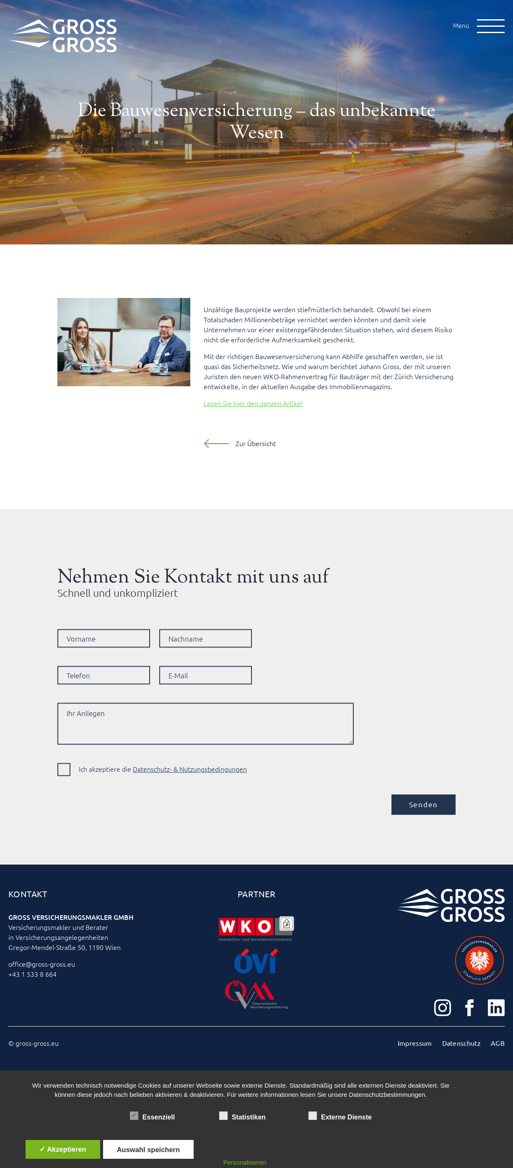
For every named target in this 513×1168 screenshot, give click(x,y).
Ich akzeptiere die (163, 784)
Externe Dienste (340, 1116)
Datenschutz (461, 1043)
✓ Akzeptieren (62, 1149)
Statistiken (242, 1116)
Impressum (415, 1043)
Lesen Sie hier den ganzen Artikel (253, 403)
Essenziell (152, 1116)
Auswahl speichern (148, 1149)
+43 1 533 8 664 (32, 974)
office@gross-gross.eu (41, 964)
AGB (498, 1043)
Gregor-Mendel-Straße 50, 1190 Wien (64, 947)
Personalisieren (245, 1162)
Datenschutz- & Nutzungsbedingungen (190, 784)
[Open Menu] (491, 26)
